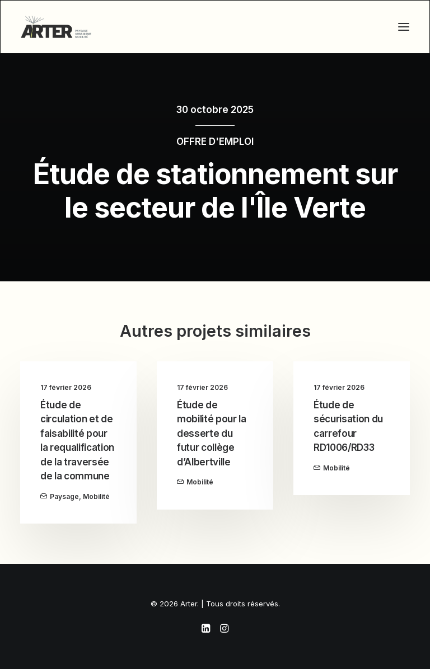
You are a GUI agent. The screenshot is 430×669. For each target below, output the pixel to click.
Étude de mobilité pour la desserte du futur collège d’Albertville (211, 433)
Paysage (64, 496)
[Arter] (56, 27)
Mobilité (96, 496)
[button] (403, 27)
